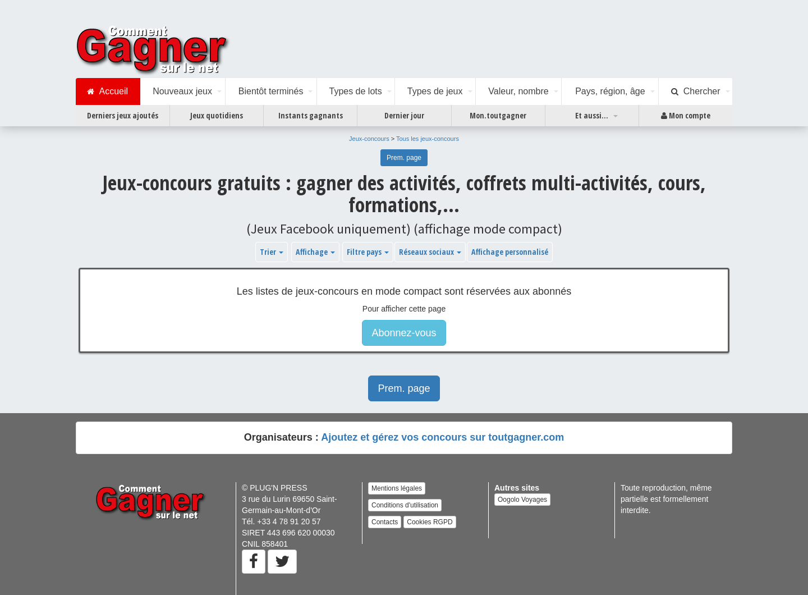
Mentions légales (396, 488)
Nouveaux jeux (182, 91)
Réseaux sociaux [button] (430, 251)
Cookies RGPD (429, 522)
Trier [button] (271, 251)
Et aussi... (591, 115)
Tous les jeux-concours (427, 138)
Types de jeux (435, 91)
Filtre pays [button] (368, 251)
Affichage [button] (315, 251)
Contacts (384, 522)
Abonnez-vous (403, 332)
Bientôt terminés (271, 91)
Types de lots (355, 91)
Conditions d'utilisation (404, 505)
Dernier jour (404, 115)
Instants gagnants (310, 115)
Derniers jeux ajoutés (122, 115)
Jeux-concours (369, 138)
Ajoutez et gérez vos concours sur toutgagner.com (442, 437)
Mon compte (685, 115)
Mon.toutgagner (498, 115)
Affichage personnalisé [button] (509, 251)
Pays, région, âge (610, 91)
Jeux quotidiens (216, 115)
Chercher (695, 91)
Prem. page (404, 158)
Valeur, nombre (518, 91)
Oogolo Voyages (522, 500)
